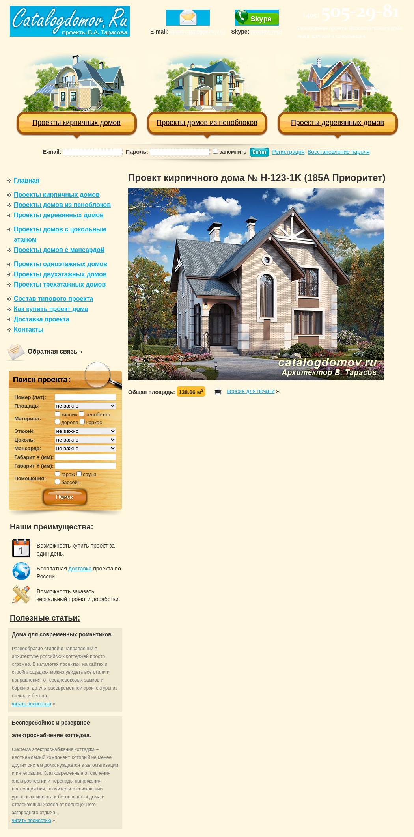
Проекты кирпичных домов (76, 88)
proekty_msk (266, 31)
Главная (26, 180)
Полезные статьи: (45, 617)
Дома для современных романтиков (62, 634)
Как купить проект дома (51, 309)
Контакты (28, 329)
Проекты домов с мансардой (59, 249)
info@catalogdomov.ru (197, 31)
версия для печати (250, 391)
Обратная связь (53, 351)
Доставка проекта (41, 319)
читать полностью (31, 704)
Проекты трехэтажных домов (60, 284)
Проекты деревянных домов (337, 88)
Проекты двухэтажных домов (60, 274)
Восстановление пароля (338, 152)
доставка (80, 568)
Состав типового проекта (53, 298)
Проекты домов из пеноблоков (207, 88)
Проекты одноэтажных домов (60, 264)
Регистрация (288, 152)
